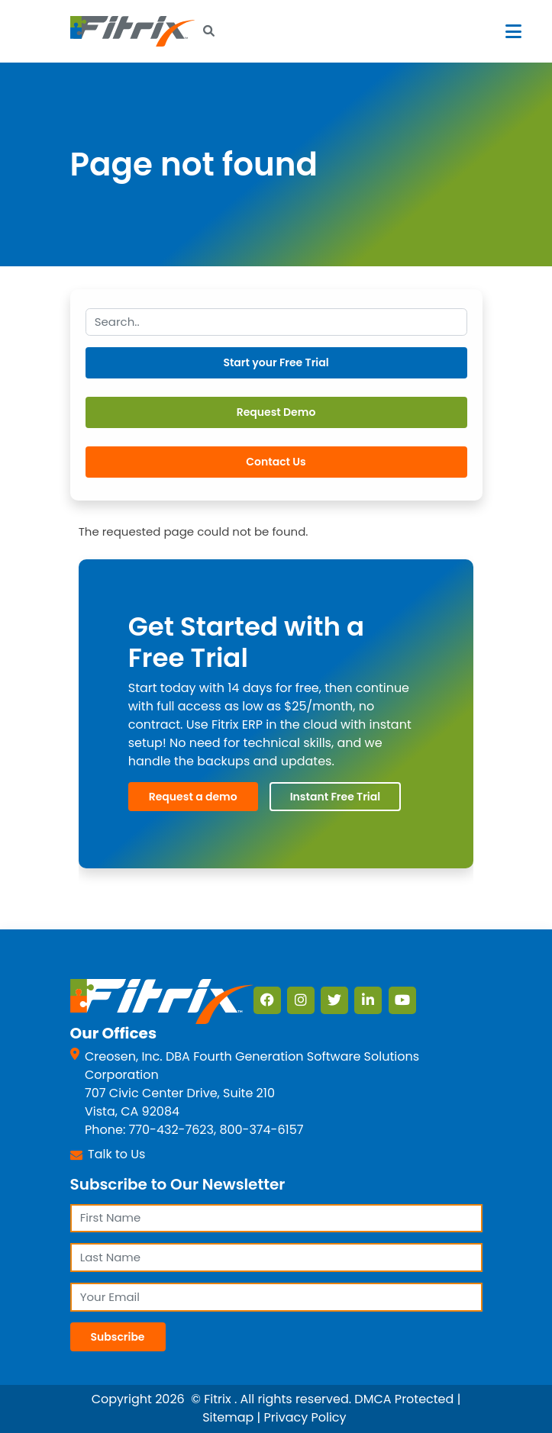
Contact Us (275, 461)
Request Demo (276, 412)
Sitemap (227, 1418)
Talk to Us (116, 1154)
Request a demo (193, 796)
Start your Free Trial (275, 362)
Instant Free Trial (335, 796)
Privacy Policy (305, 1418)
